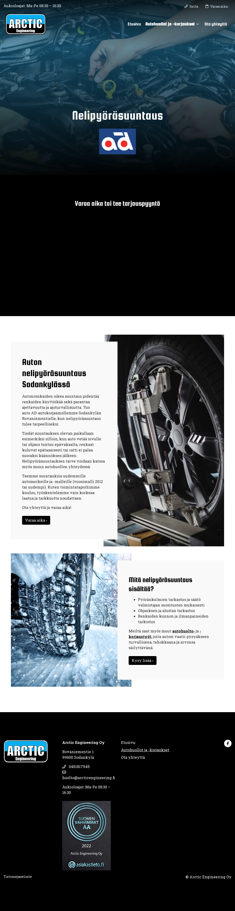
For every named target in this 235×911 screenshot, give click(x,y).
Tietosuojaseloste (17, 876)
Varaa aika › (36, 520)
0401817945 (76, 766)
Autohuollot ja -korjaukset (170, 23)
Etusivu (134, 23)
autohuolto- (183, 630)
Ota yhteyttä (216, 23)
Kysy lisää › (142, 660)
